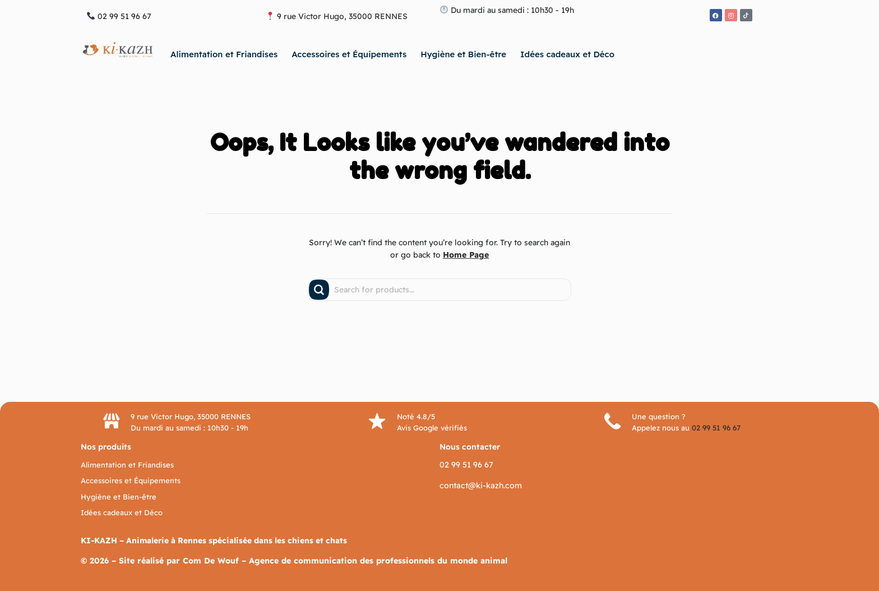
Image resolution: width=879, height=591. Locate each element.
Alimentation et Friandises (223, 54)
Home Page (466, 255)
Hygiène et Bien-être (463, 54)
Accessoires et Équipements (349, 54)
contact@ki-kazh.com (479, 485)
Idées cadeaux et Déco (567, 54)
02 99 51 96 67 (716, 427)
